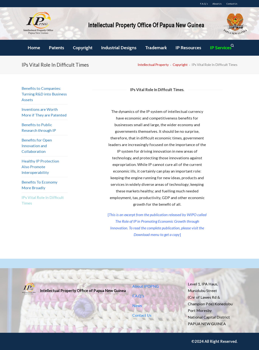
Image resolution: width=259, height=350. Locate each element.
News (137, 305)
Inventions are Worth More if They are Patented (44, 112)
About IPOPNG (145, 286)
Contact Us (141, 315)
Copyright (82, 47)
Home (34, 47)
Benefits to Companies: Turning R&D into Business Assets (44, 94)
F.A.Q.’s (138, 296)
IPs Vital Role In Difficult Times (43, 200)
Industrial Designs (119, 47)
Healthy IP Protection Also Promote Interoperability (40, 167)
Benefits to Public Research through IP (39, 127)
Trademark (156, 47)
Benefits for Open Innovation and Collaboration (37, 146)
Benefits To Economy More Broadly (39, 185)
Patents (56, 47)
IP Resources (188, 47)
